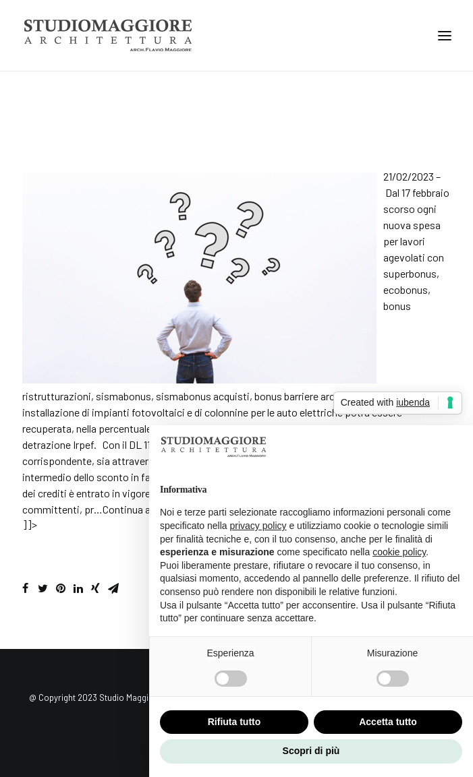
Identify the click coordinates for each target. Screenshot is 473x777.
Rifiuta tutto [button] (234, 721)
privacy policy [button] (258, 525)
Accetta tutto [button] (388, 721)
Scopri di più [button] (311, 750)
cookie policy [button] (399, 552)
